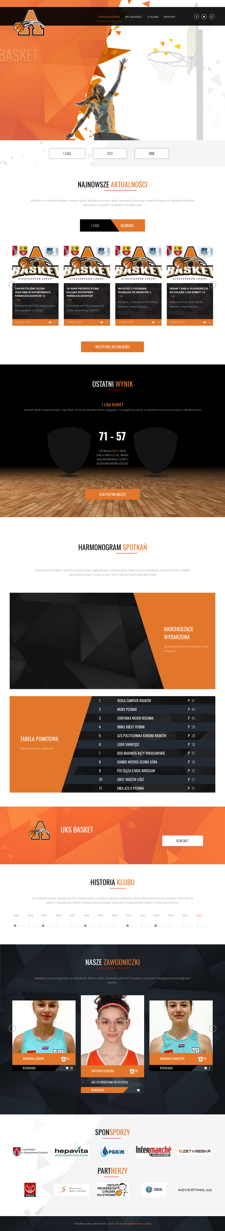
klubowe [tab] (127, 225)
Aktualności (133, 15)
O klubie (153, 15)
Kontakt (169, 15)
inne (152, 153)
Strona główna (109, 15)
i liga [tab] (95, 225)
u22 (110, 153)
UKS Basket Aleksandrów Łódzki (132, 1223)
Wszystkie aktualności (112, 346)
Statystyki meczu (112, 494)
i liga (67, 153)
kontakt (182, 840)
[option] (35, 285)
